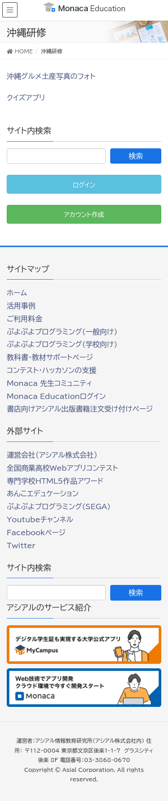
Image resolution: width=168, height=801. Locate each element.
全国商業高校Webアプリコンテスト (62, 468)
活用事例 (21, 305)
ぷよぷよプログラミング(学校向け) (62, 344)
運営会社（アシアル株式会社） (52, 455)
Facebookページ (36, 532)
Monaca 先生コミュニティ (49, 383)
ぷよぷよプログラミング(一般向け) (62, 331)
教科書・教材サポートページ (50, 357)
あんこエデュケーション (43, 493)
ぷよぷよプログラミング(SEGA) (59, 506)
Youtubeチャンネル (40, 519)
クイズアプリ (26, 97)
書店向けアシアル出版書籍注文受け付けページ (80, 408)
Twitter (21, 545)
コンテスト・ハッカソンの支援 (51, 370)
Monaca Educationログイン (56, 396)
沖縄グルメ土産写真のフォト (51, 76)
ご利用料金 (25, 318)
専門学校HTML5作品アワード (55, 481)
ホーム (17, 292)
